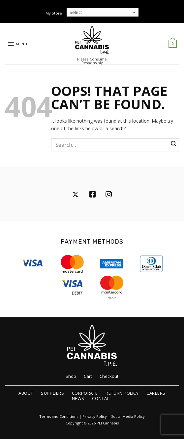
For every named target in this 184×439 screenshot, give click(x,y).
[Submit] (173, 143)
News (78, 398)
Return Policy (122, 393)
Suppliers (52, 393)
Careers (156, 393)
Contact (102, 398)
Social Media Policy (128, 416)
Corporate (85, 393)
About (25, 393)
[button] (17, 44)
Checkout (109, 376)
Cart (88, 376)
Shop (71, 376)
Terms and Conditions (58, 416)
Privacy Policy (94, 416)
